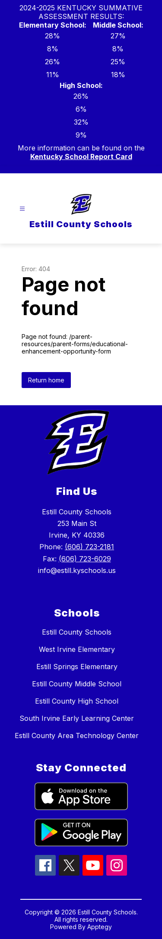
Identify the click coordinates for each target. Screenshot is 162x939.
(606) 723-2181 (89, 546)
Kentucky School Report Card (81, 156)
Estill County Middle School (76, 683)
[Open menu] (22, 209)
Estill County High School (76, 701)
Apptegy (99, 926)
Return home (46, 380)
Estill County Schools (76, 632)
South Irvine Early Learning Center (76, 718)
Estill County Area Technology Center (77, 735)
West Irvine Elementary (77, 649)
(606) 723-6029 (85, 558)
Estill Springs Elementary (77, 666)
